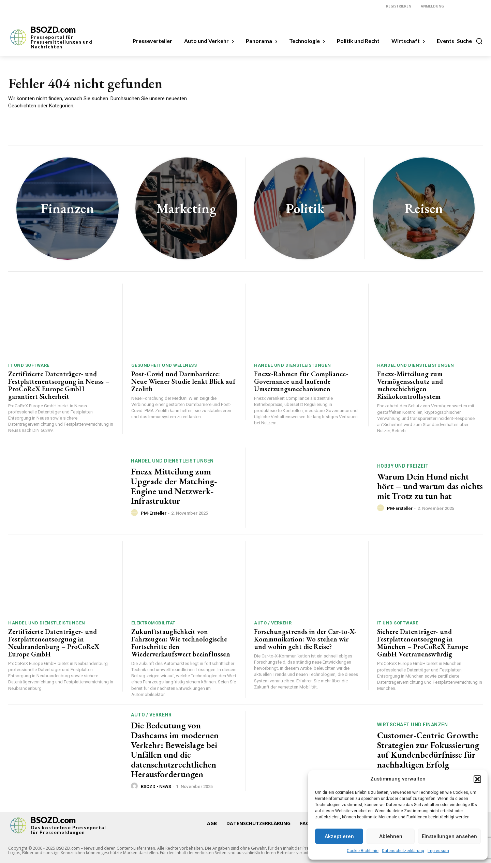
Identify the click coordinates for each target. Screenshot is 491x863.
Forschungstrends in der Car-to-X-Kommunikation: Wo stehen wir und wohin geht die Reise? (305, 639)
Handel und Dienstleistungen (292, 365)
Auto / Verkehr (273, 623)
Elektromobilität (153, 623)
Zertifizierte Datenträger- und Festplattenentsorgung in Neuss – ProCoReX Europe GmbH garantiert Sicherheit (58, 385)
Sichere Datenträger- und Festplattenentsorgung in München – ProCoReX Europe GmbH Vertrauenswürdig (422, 642)
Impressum (438, 850)
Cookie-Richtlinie (362, 850)
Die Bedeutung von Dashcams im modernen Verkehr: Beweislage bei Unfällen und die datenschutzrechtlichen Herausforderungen (175, 750)
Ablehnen (390, 836)
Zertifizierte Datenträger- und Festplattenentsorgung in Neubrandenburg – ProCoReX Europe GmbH (53, 642)
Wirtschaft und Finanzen (412, 724)
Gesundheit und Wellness (164, 365)
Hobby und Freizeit (403, 466)
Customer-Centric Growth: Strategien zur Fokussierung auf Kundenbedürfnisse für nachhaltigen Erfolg (428, 749)
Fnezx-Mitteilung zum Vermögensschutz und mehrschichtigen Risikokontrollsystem (410, 385)
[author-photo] (135, 513)
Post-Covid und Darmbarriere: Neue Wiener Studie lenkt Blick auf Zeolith (183, 381)
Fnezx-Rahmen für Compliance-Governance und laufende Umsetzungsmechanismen (301, 381)
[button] (477, 779)
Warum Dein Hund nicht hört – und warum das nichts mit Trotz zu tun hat (430, 486)
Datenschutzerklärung (403, 850)
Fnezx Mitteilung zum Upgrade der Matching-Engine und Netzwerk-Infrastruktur (174, 486)
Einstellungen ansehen (449, 836)
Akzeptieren (339, 836)
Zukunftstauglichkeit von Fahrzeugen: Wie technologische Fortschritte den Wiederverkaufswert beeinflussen (180, 642)
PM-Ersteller (153, 513)
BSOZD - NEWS (156, 786)
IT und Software (28, 365)
